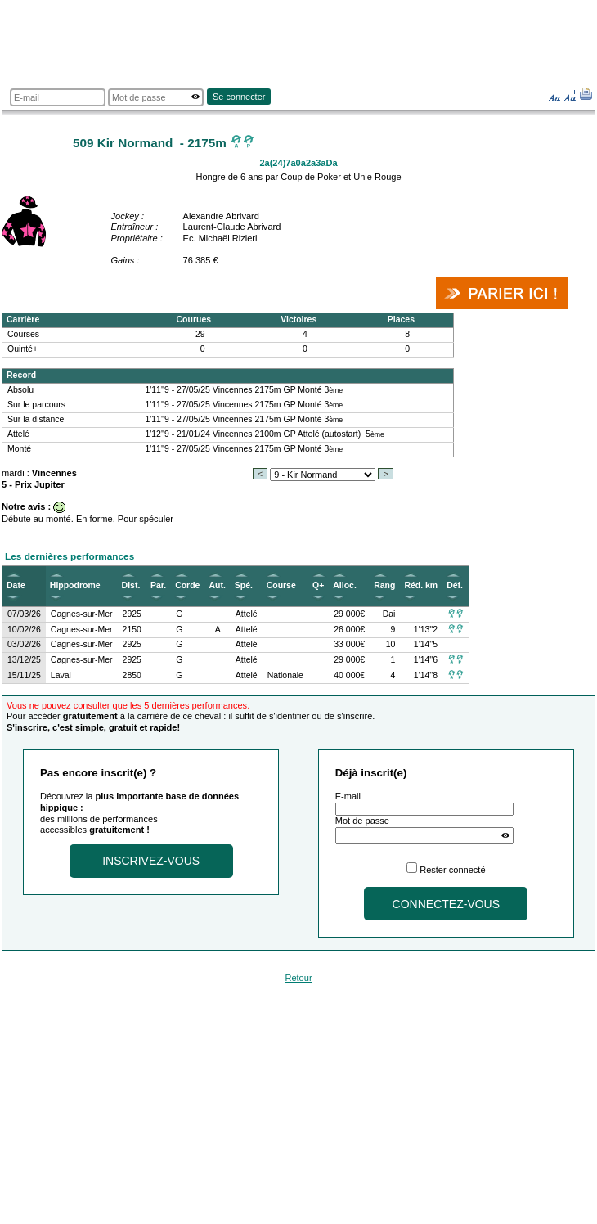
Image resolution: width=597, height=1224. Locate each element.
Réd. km (421, 585)
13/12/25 (24, 659)
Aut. (217, 585)
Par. (158, 585)
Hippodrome (75, 585)
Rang (384, 585)
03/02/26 (24, 644)
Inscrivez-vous (151, 860)
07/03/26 (24, 614)
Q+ (318, 585)
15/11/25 (24, 675)
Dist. (131, 585)
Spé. (244, 585)
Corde (187, 585)
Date (16, 585)
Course (281, 585)
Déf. (455, 585)
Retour (298, 978)
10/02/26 (24, 629)
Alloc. (345, 585)
